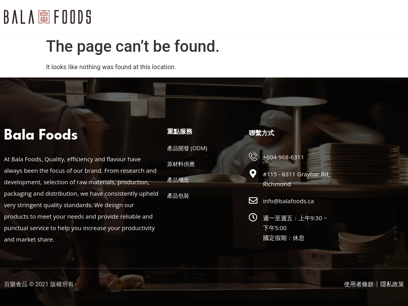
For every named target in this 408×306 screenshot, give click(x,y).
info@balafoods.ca (288, 201)
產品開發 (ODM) (187, 148)
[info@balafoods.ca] (253, 200)
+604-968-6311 (283, 157)
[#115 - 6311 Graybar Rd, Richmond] (253, 173)
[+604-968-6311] (253, 156)
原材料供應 (181, 164)
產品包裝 (178, 195)
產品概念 (178, 179)
